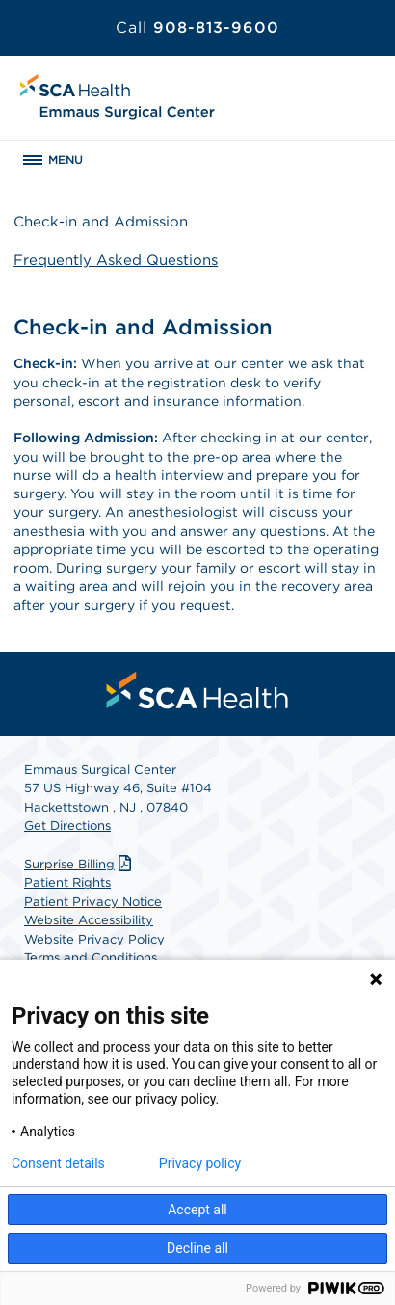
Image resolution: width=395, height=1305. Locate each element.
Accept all (197, 1209)
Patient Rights (67, 882)
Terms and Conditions (90, 957)
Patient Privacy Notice (93, 901)
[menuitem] (197, 690)
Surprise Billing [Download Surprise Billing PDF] (80, 864)
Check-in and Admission (100, 221)
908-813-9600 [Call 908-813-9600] (197, 27)
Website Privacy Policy (94, 939)
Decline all (197, 1248)
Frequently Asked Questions (115, 260)
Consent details (58, 1163)
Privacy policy (200, 1163)
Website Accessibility (88, 920)
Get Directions (67, 825)
